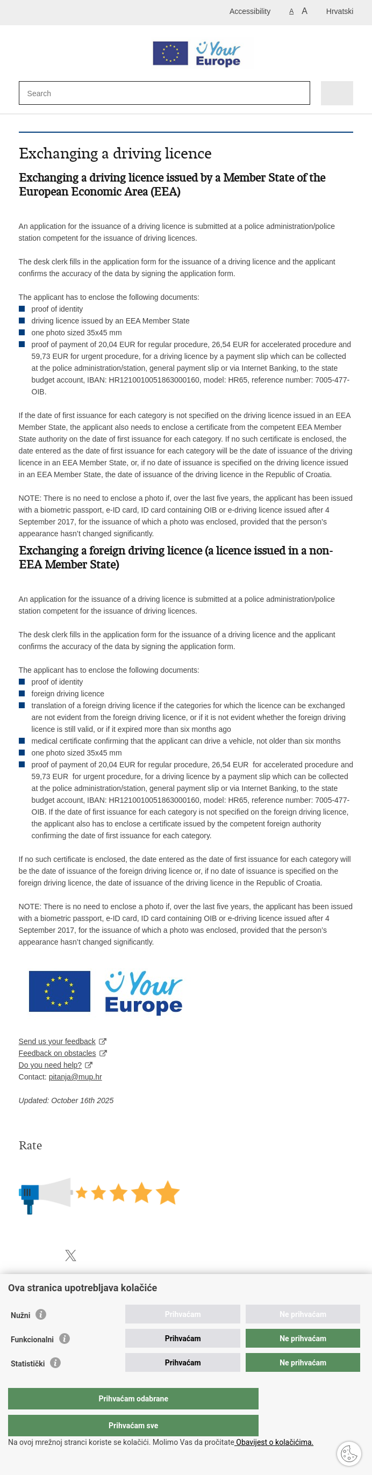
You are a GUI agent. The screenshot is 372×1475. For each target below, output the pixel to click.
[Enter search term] (66, 93)
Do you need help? (50, 1065)
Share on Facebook (47, 1255)
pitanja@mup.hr (75, 1077)
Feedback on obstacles (57, 1053)
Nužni (20, 1337)
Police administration (53, 1294)
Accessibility (250, 11)
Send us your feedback (57, 1041)
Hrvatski (340, 11)
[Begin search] (296, 94)
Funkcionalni (32, 1361)
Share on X (70, 1255)
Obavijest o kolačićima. (273, 1442)
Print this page (24, 1255)
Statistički (28, 1385)
